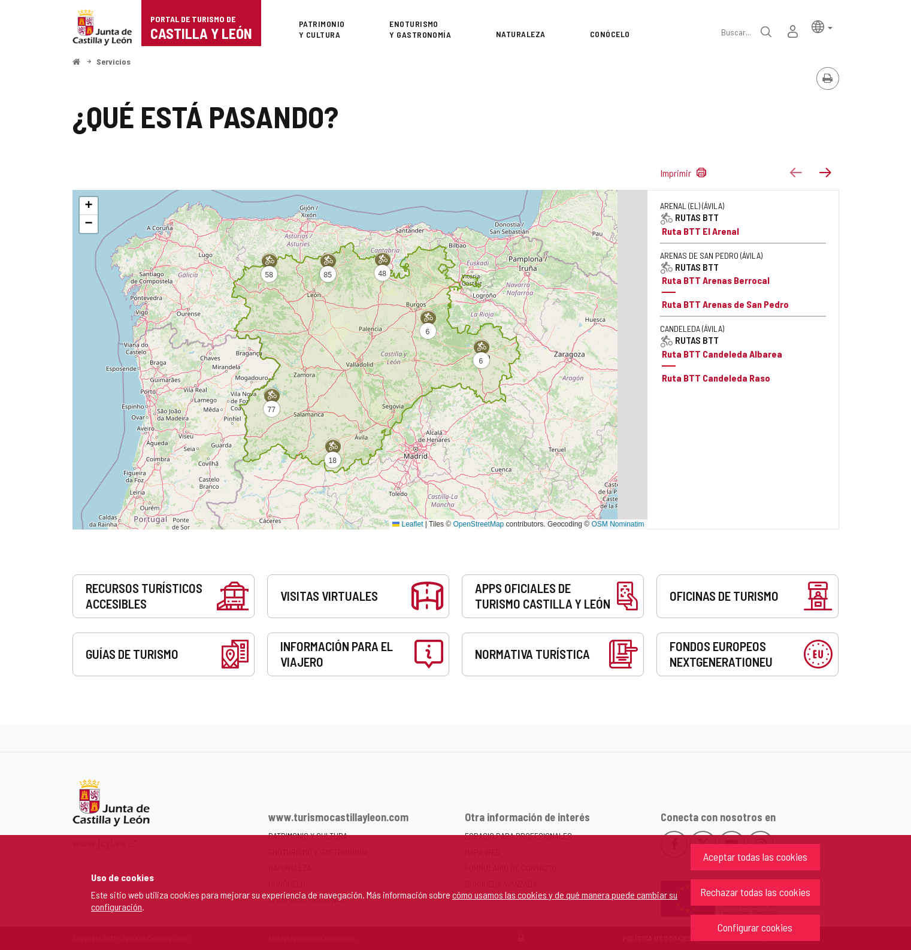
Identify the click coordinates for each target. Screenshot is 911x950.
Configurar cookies (755, 927)
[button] (822, 26)
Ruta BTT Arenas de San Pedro (725, 304)
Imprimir (677, 172)
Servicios (113, 61)
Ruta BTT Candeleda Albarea (722, 353)
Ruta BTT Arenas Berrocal (716, 280)
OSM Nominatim (617, 524)
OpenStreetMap (478, 524)
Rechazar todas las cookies (755, 891)
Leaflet (407, 524)
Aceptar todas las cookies (755, 856)
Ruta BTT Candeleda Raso (716, 377)
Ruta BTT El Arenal (700, 231)
